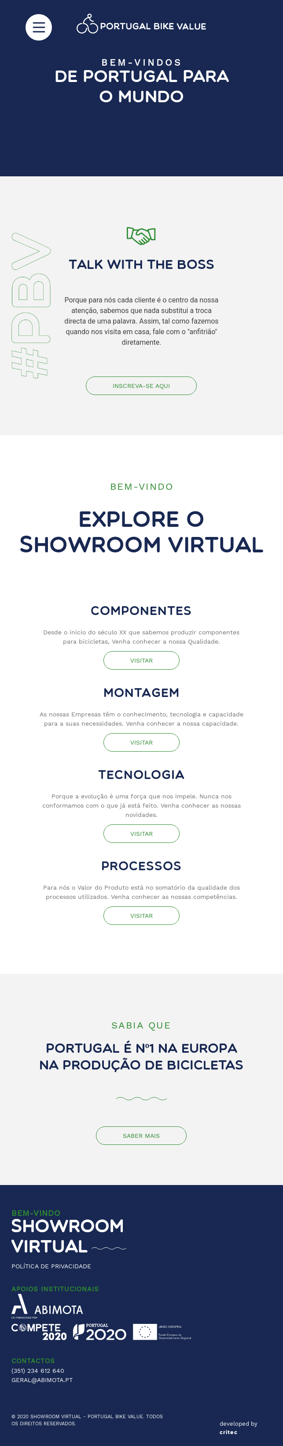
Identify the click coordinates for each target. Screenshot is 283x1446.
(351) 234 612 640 (37, 1370)
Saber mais (141, 1135)
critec (229, 1432)
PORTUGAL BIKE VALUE (115, 1417)
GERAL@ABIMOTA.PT (42, 1379)
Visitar (141, 660)
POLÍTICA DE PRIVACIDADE (51, 1266)
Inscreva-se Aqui (141, 385)
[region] (141, 88)
